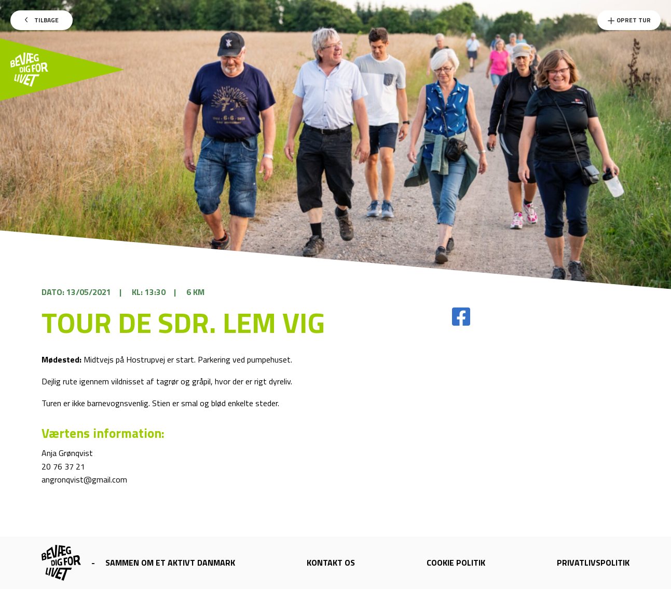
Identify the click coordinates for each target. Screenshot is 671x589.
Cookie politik (456, 562)
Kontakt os (331, 562)
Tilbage (42, 20)
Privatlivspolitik (593, 562)
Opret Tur (629, 20)
